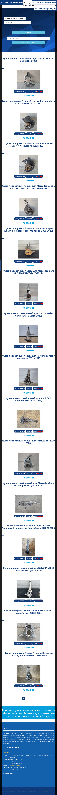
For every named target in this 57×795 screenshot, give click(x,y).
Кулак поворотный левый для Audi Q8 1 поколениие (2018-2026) (28, 399)
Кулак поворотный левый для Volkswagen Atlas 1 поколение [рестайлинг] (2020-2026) (28, 229)
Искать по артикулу (45, 8)
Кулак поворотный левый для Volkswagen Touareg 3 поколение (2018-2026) (28, 654)
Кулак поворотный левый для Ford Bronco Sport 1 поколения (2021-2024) (28, 144)
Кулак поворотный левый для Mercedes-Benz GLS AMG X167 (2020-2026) (28, 272)
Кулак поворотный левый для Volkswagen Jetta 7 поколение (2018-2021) (29, 102)
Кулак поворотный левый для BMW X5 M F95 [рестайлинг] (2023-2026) (28, 569)
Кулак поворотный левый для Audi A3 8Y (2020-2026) (28, 441)
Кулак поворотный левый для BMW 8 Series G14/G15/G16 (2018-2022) (28, 314)
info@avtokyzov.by (15, 765)
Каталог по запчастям (44, 2)
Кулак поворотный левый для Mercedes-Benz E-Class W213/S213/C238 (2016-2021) (28, 187)
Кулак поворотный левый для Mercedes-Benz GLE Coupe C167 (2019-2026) (28, 484)
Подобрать (28, 33)
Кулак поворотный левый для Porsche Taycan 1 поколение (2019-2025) (28, 357)
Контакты (6, 752)
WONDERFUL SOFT (45, 791)
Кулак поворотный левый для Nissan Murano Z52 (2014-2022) (28, 59)
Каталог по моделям (12, 2)
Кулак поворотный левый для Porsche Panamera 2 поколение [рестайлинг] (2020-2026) (29, 526)
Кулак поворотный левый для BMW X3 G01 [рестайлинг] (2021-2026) (28, 611)
